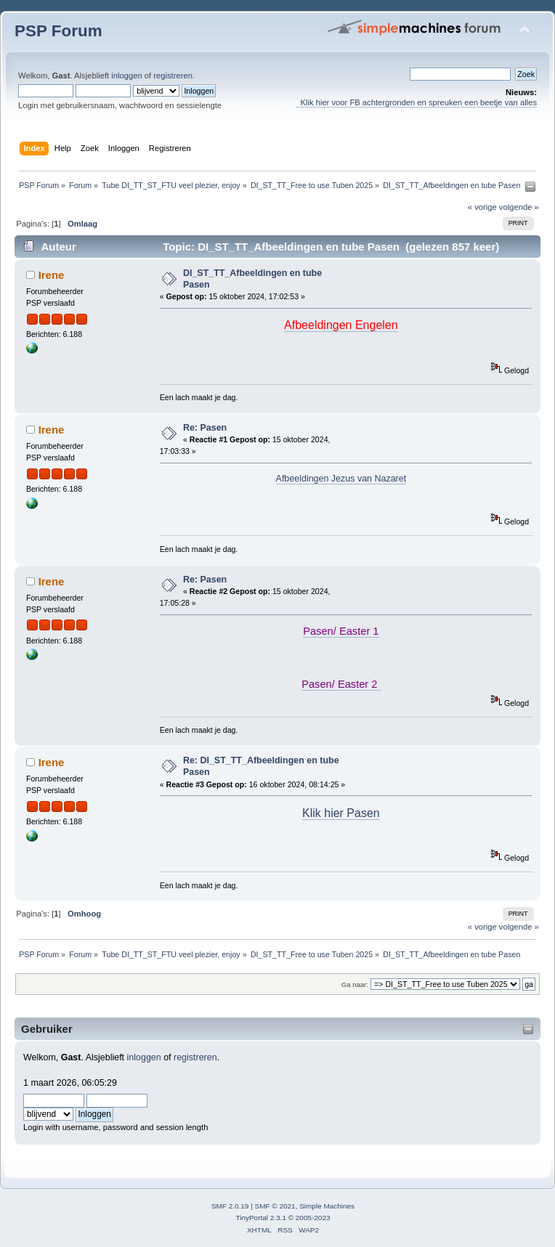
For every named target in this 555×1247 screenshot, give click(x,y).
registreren (173, 75)
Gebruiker (47, 1029)
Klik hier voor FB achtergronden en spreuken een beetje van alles (416, 102)
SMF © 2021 (275, 1206)
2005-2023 (313, 1218)
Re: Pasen (205, 428)
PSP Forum (58, 31)
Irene (52, 275)
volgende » (519, 207)
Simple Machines (327, 1206)
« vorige (482, 207)
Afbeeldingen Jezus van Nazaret (341, 479)
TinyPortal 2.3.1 (260, 1218)
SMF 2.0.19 (230, 1206)
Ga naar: (354, 984)
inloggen (126, 75)
